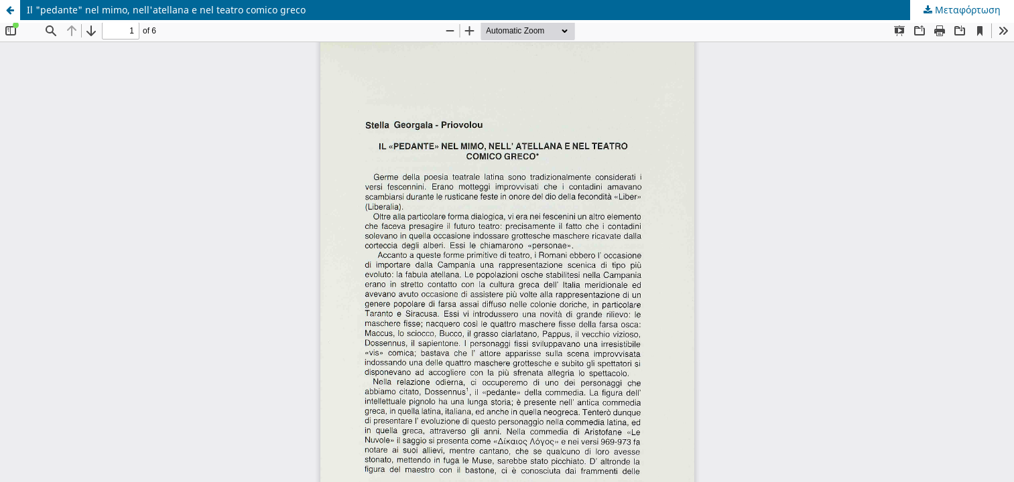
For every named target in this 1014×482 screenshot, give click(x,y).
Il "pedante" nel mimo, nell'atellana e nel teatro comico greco (166, 9)
